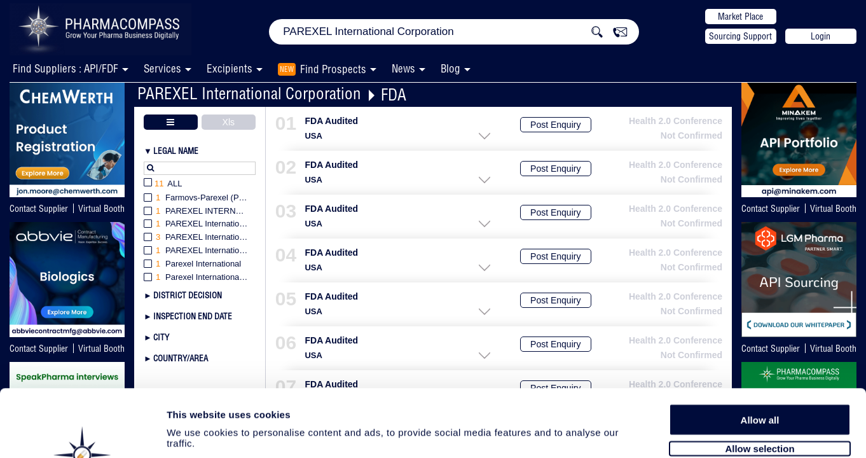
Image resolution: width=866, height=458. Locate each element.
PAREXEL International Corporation (249, 93)
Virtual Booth (101, 208)
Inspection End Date (192, 316)
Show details (667, 433)
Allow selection (759, 380)
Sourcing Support (740, 36)
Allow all (760, 351)
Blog (450, 68)
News (403, 68)
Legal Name (175, 151)
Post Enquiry (555, 125)
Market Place (740, 16)
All (163, 184)
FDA (393, 94)
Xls (229, 122)
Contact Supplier (39, 208)
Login (820, 36)
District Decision (187, 295)
